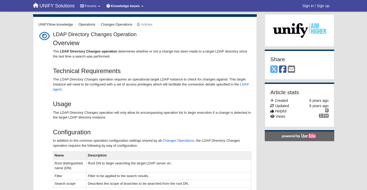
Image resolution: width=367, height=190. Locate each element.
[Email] (291, 69)
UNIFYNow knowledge (56, 24)
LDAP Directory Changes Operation (95, 34)
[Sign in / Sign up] (316, 5)
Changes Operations (116, 24)
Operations (86, 24)
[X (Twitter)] (274, 69)
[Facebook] (282, 69)
